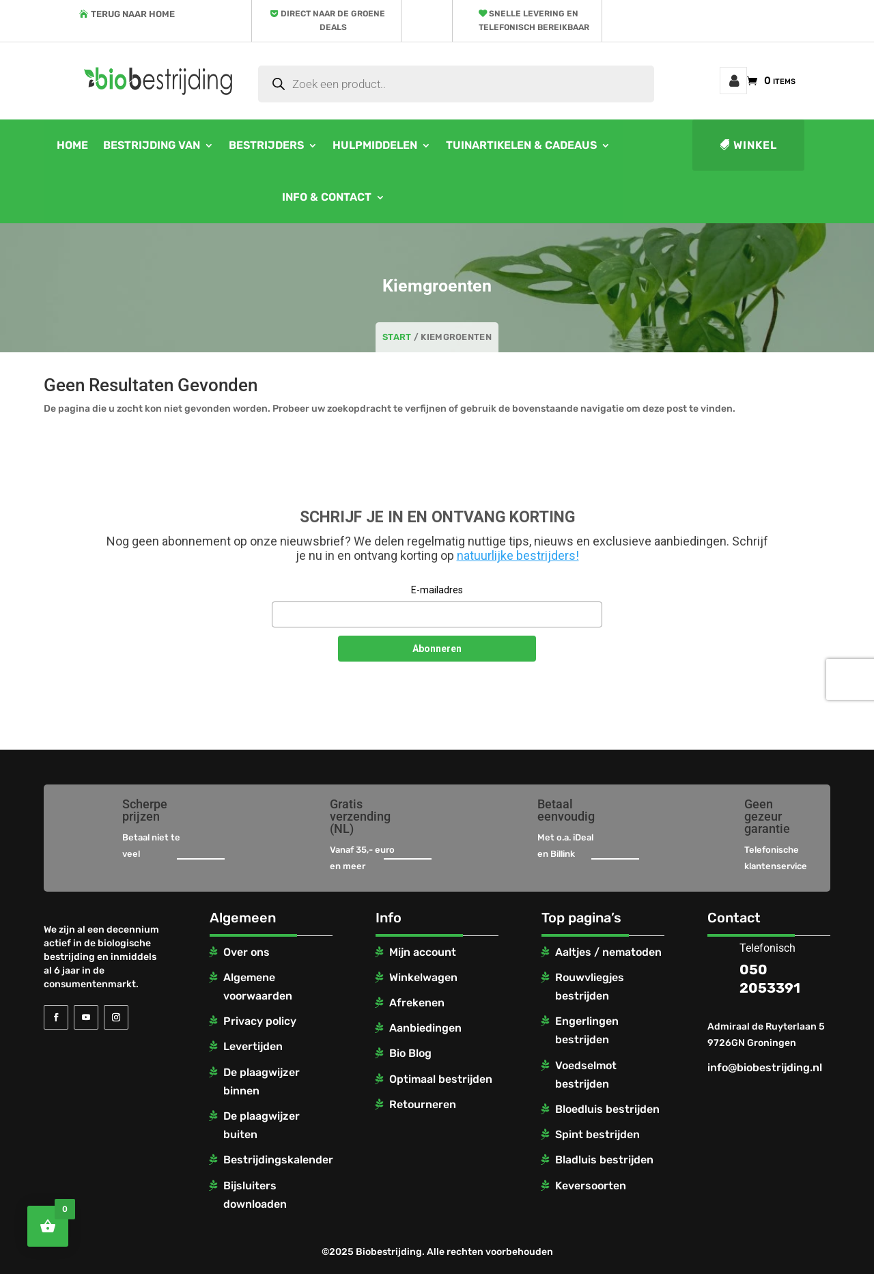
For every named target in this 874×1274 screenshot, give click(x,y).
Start (397, 337)
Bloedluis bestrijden (607, 1109)
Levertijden (253, 1046)
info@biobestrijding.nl (764, 1067)
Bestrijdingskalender (278, 1159)
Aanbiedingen (425, 1027)
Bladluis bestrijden (604, 1159)
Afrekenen (417, 1002)
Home (72, 145)
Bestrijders (266, 145)
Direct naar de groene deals (333, 20)
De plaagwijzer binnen (261, 1081)
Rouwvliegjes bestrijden (589, 986)
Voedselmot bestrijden (586, 1074)
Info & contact (326, 196)
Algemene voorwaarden (257, 986)
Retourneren (422, 1104)
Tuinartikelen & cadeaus (521, 145)
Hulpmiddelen (375, 145)
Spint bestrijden (597, 1134)
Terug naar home (133, 14)
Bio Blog (410, 1053)
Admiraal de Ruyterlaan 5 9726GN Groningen (766, 1035)
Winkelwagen (423, 977)
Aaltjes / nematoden (608, 952)
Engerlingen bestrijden (587, 1030)
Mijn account (733, 80)
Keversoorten (590, 1185)
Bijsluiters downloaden (255, 1195)
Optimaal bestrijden (440, 1079)
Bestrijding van (151, 145)
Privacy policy (259, 1021)
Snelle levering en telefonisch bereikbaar (534, 20)
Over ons (246, 952)
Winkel (755, 145)
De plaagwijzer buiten (261, 1125)
